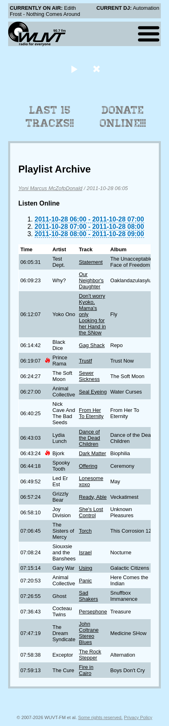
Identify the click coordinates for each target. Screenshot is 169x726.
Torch (85, 531)
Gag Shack (92, 345)
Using (85, 568)
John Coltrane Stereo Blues (89, 633)
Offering (88, 466)
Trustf (85, 361)
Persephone (93, 612)
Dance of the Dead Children (89, 438)
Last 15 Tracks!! (50, 117)
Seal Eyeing (93, 392)
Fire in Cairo (86, 670)
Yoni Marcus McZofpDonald (50, 188)
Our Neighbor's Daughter (91, 280)
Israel (85, 552)
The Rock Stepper (90, 655)
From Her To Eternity (91, 413)
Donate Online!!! (123, 117)
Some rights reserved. (100, 717)
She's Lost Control (91, 512)
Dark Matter (92, 453)
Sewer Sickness (89, 376)
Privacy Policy (138, 717)
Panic (85, 581)
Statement (91, 262)
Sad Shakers (88, 596)
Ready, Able (93, 497)
